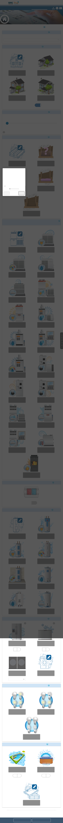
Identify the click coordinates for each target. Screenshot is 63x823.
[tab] (27, 418)
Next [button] (39, 422)
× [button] (41, 399)
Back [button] (24, 422)
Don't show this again (29, 415)
